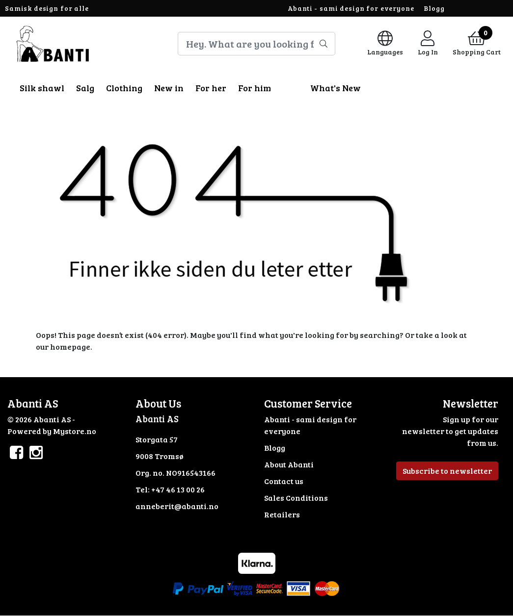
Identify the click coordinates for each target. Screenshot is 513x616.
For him (254, 88)
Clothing (124, 88)
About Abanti (289, 464)
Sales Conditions (296, 497)
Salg (85, 88)
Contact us (283, 481)
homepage (70, 346)
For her (210, 88)
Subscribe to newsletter (447, 470)
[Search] (257, 43)
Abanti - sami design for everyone (351, 8)
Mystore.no (74, 431)
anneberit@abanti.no (176, 506)
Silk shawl (42, 88)
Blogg (434, 8)
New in (169, 88)
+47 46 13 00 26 (178, 489)
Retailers (282, 514)
